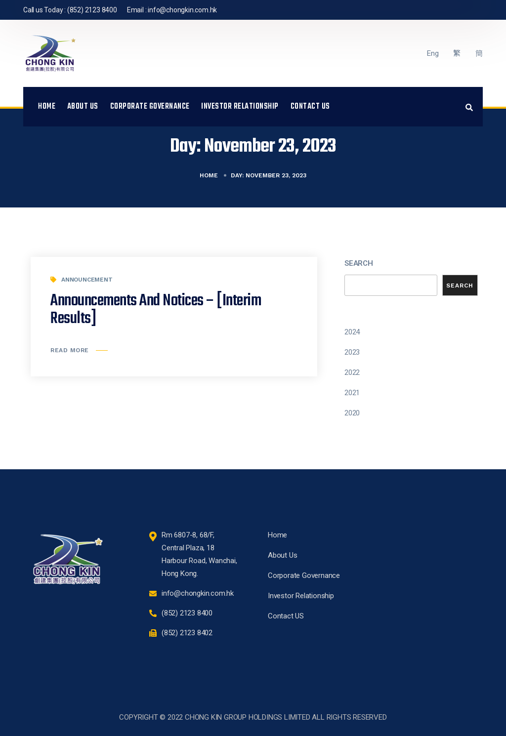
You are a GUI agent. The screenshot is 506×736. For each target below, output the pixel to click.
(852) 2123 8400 (92, 10)
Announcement (87, 280)
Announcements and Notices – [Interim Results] (155, 309)
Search (358, 263)
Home (46, 106)
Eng (432, 53)
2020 (352, 413)
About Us (82, 106)
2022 (352, 372)
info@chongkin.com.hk (182, 10)
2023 (352, 352)
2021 (352, 392)
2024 (352, 331)
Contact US (310, 106)
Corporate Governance (150, 106)
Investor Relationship (240, 106)
